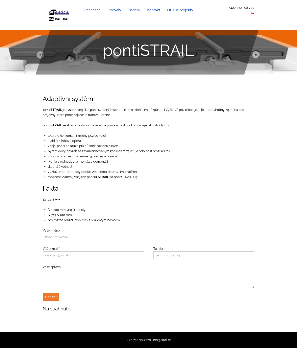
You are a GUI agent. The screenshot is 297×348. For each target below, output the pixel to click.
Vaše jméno (51, 230)
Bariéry (134, 10)
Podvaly (114, 10)
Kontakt (153, 10)
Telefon (158, 249)
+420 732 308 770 (241, 8)
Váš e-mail (51, 249)
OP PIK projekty (180, 10)
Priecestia (92, 10)
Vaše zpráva (52, 267)
